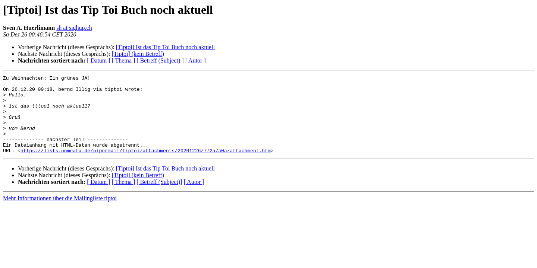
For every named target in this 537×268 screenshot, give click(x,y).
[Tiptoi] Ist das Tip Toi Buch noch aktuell (165, 47)
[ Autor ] (195, 60)
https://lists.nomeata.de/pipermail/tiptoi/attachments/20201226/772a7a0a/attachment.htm (146, 166)
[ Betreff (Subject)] (159, 197)
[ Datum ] (98, 60)
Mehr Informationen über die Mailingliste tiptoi (60, 214)
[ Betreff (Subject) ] (159, 60)
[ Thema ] (123, 60)
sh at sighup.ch (74, 28)
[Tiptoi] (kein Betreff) (138, 54)
